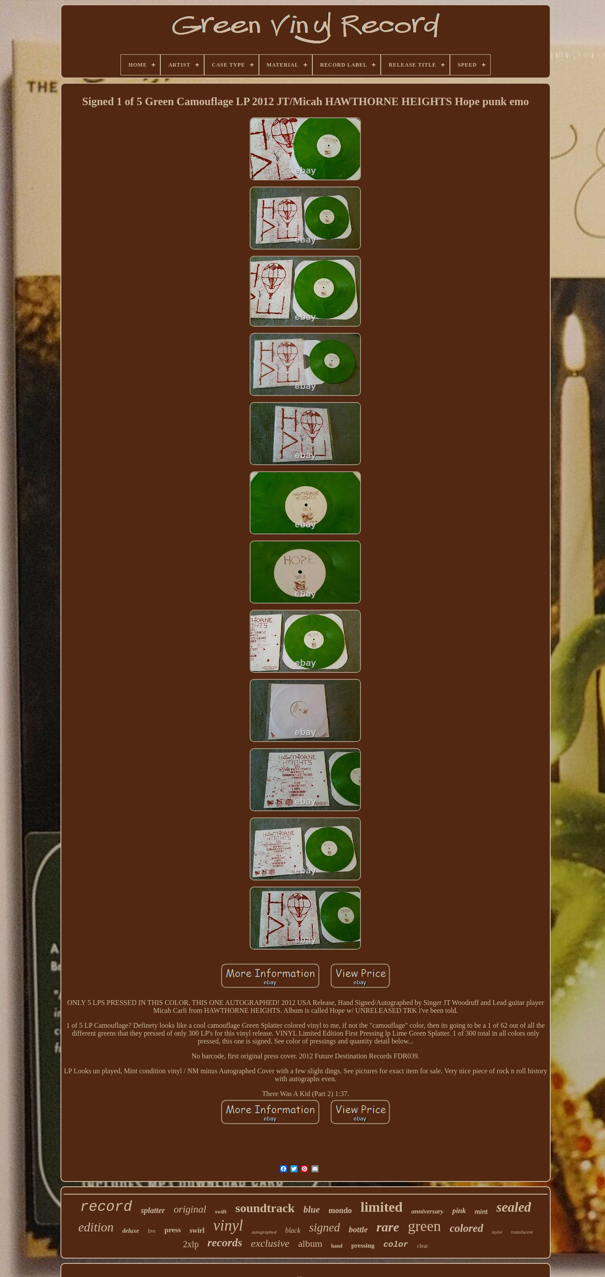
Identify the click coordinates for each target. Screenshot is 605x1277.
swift (221, 1211)
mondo (340, 1210)
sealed (513, 1207)
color (395, 1244)
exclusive (270, 1243)
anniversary (427, 1211)
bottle (358, 1229)
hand (337, 1246)
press (172, 1230)
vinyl (228, 1225)
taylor (497, 1232)
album (310, 1243)
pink (459, 1210)
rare (387, 1227)
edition (96, 1227)
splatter (153, 1210)
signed (324, 1227)
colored (466, 1228)
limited (382, 1207)
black (293, 1230)
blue (312, 1209)
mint (481, 1211)
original (189, 1209)
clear (422, 1245)
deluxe (130, 1230)
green (424, 1226)
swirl (197, 1230)
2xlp (191, 1244)
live (152, 1231)
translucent (522, 1232)
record (106, 1207)
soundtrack (264, 1208)
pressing (363, 1245)
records (224, 1242)
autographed (264, 1232)
